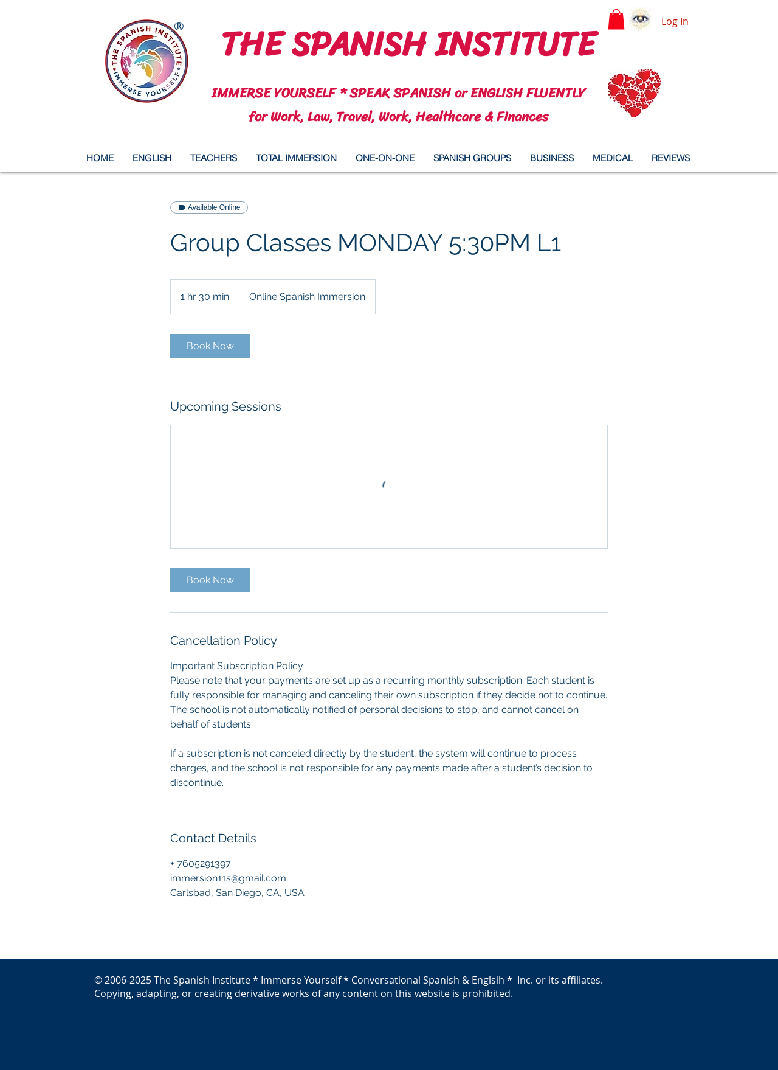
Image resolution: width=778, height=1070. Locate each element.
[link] (210, 346)
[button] (616, 19)
